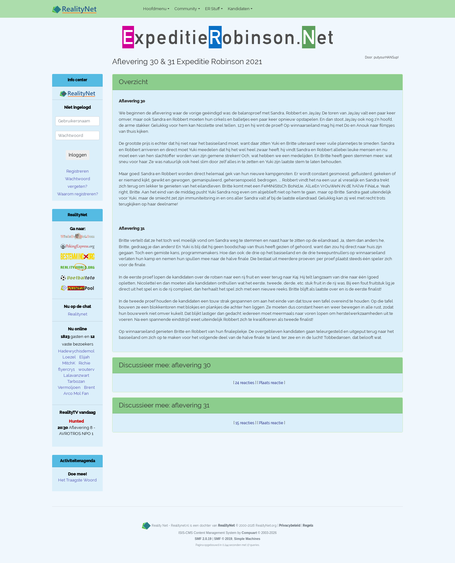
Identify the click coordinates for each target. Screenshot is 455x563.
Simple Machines (247, 539)
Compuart (249, 533)
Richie (84, 363)
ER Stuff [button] (212, 8)
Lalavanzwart (76, 375)
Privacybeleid (289, 525)
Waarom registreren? (77, 194)
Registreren (77, 171)
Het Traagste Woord (77, 480)
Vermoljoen (69, 387)
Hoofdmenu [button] (155, 8)
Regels (308, 525)
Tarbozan (76, 381)
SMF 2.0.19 (203, 539)
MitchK (68, 363)
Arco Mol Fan (76, 393)
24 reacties (244, 383)
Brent (89, 387)
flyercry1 (66, 369)
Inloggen (78, 154)
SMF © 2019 (223, 539)
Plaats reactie (271, 383)
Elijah (84, 357)
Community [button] (185, 8)
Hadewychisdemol (76, 351)
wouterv (86, 369)
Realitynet (77, 314)
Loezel (69, 357)
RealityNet (226, 525)
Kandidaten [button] (239, 8)
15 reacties (244, 423)
